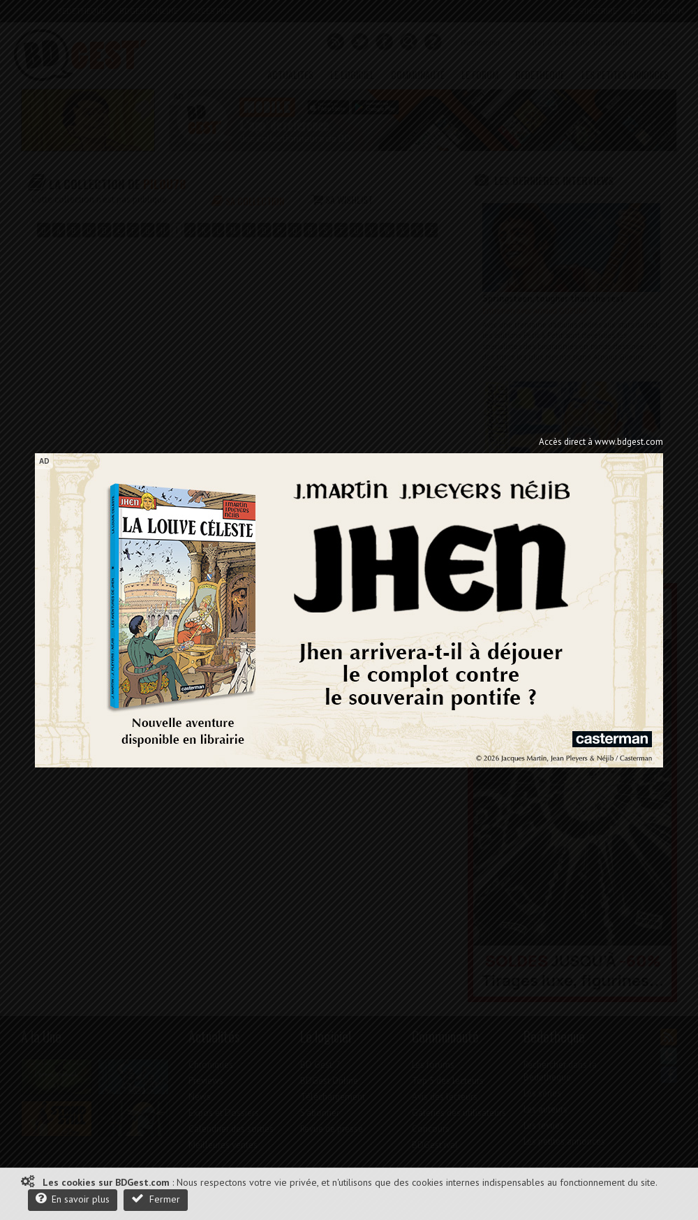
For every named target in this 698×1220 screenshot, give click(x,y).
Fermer (155, 1198)
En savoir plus (73, 1198)
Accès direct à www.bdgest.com (601, 442)
